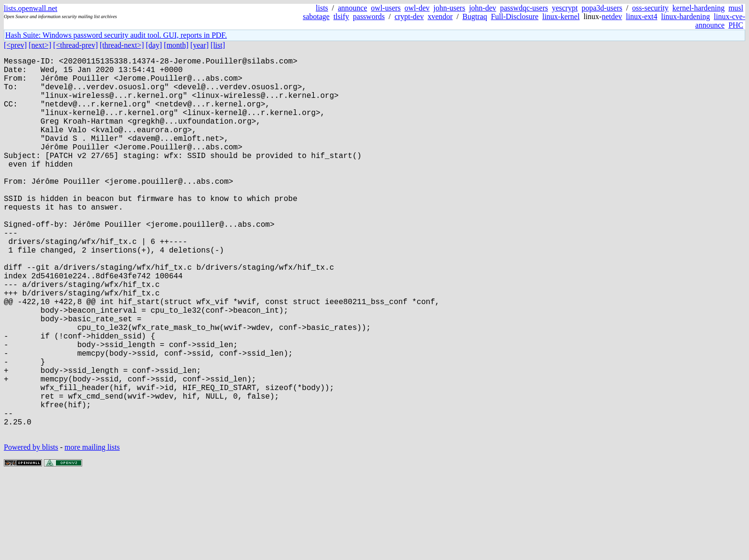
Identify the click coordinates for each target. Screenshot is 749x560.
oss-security (650, 8)
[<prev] (15, 45)
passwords (369, 16)
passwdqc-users (524, 8)
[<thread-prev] (75, 45)
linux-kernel (560, 16)
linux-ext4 (641, 16)
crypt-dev (409, 16)
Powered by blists (31, 531)
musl (735, 8)
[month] (176, 45)
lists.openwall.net (30, 8)
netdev (612, 16)
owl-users (386, 8)
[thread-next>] (122, 45)
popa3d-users (601, 8)
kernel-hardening (699, 8)
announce (352, 8)
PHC (735, 25)
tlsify (341, 16)
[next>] (40, 45)
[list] (218, 45)
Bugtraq (474, 16)
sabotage (316, 16)
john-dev (482, 8)
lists (322, 8)
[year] (200, 45)
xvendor (440, 16)
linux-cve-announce (720, 20)
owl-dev (417, 8)
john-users (449, 8)
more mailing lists (92, 531)
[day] (154, 45)
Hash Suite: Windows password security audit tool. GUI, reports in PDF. (116, 35)
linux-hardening (685, 16)
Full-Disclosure (515, 16)
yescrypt (565, 8)
